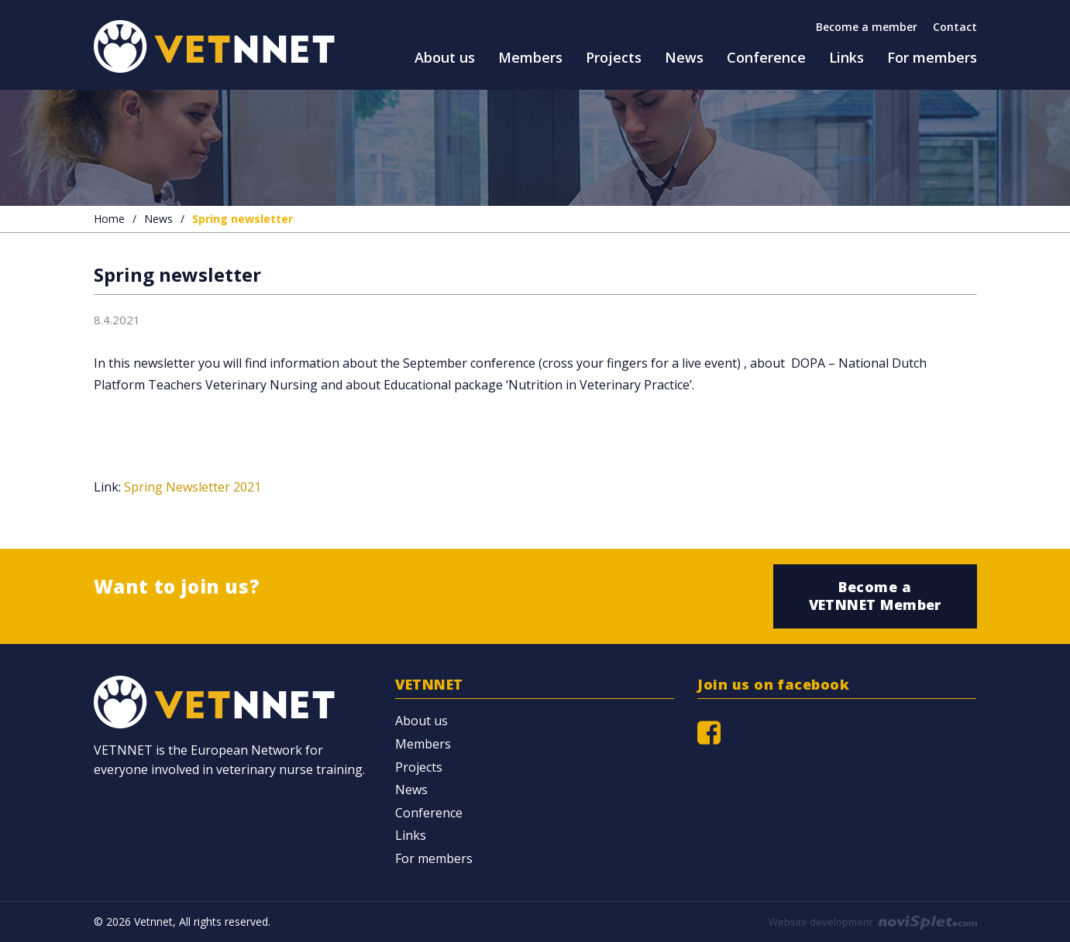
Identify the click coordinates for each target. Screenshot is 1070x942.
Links (410, 835)
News (158, 218)
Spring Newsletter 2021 (192, 486)
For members (434, 858)
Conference (429, 812)
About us (421, 720)
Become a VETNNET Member (875, 595)
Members (423, 743)
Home (109, 218)
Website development (873, 922)
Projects (418, 767)
